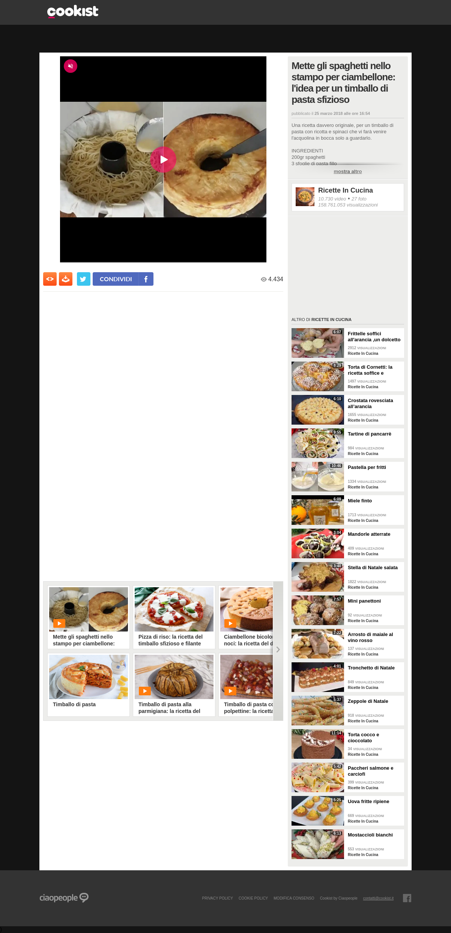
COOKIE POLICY (253, 898)
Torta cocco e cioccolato (363, 737)
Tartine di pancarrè (369, 434)
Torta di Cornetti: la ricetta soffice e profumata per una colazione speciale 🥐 (373, 370)
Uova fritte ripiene (368, 801)
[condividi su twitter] (83, 279)
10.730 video (332, 199)
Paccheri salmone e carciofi (370, 771)
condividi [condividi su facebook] (116, 278)
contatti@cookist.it (378, 898)
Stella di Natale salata (373, 567)
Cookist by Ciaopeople (339, 898)
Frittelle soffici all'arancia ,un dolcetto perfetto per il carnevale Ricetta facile (375, 337)
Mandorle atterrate (369, 534)
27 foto (359, 199)
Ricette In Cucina (345, 190)
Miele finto (360, 500)
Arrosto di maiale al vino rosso (370, 637)
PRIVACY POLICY (217, 898)
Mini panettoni (364, 601)
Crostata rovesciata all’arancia (370, 403)
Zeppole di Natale (368, 701)
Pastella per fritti (367, 467)
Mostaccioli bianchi (370, 835)
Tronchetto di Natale (371, 668)
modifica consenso (294, 898)
